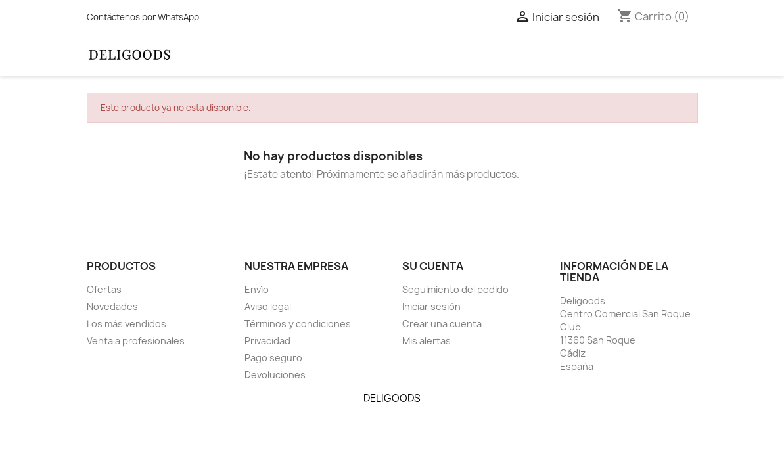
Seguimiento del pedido (455, 289)
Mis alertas (426, 340)
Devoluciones (275, 375)
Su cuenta (432, 266)
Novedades (112, 306)
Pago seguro (273, 357)
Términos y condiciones (297, 323)
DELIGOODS (392, 398)
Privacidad (267, 340)
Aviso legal (267, 306)
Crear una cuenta (442, 323)
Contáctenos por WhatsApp (143, 17)
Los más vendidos (126, 323)
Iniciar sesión (431, 306)
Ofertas (104, 289)
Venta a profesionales (136, 340)
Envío (256, 289)
